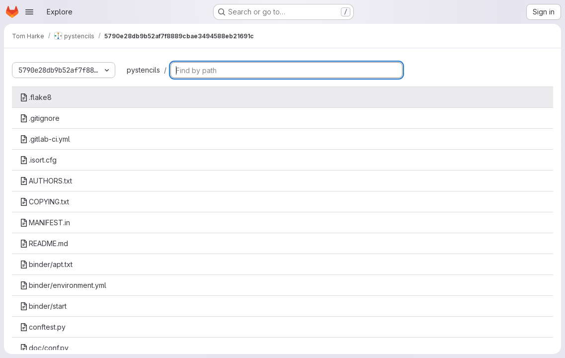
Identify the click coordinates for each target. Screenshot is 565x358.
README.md (44, 243)
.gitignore (40, 118)
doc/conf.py (44, 348)
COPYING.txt (44, 201)
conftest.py (43, 327)
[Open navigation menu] (29, 12)
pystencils (143, 70)
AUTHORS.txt (46, 181)
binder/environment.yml (63, 285)
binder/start (43, 306)
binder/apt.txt (46, 264)
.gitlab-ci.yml (45, 139)
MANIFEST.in (45, 222)
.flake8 (36, 97)
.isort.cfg (38, 160)
